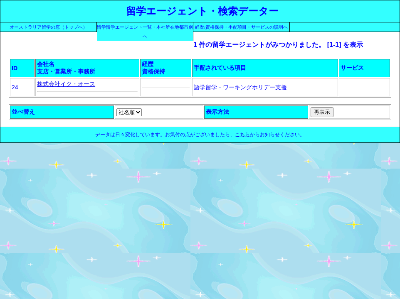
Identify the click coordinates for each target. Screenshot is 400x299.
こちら (242, 134)
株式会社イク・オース (66, 84)
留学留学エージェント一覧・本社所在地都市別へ (145, 32)
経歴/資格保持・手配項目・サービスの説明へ (241, 27)
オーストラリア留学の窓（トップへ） (48, 27)
